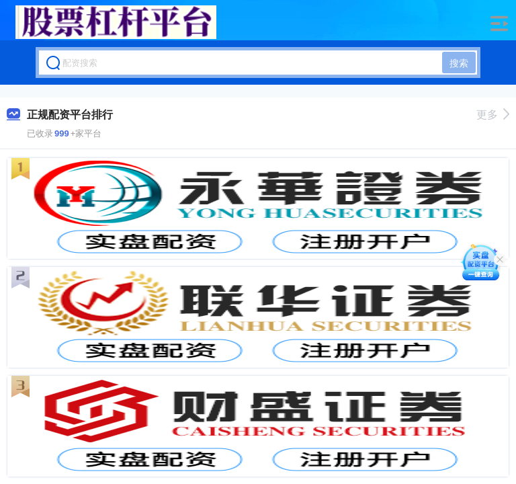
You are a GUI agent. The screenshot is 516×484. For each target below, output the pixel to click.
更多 (492, 114)
